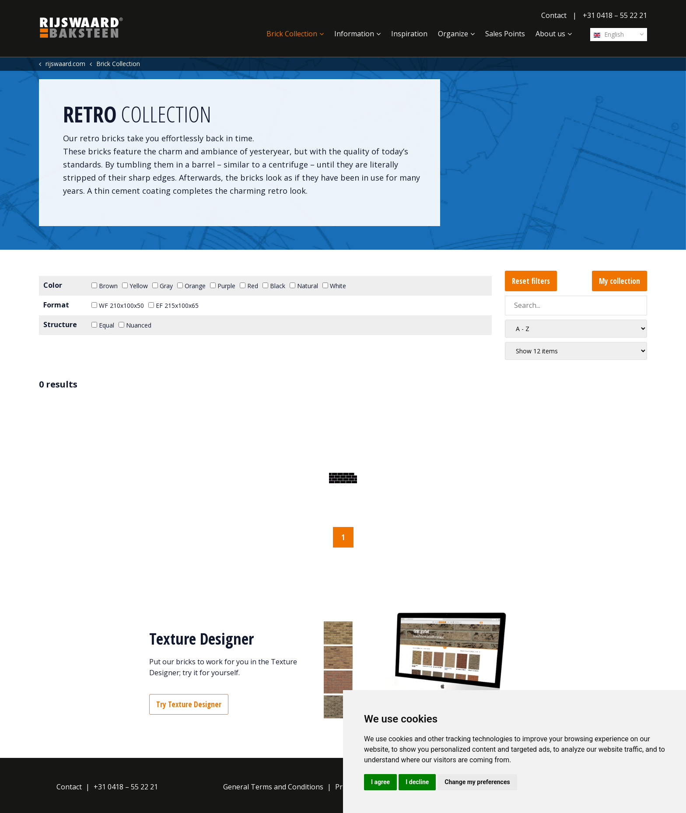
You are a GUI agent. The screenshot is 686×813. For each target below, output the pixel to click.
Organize (453, 33)
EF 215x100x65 (173, 305)
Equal (102, 325)
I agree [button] (380, 781)
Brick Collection (291, 33)
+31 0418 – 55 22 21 (615, 15)
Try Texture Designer (188, 704)
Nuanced (135, 325)
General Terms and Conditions (273, 787)
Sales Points (505, 33)
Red (249, 286)
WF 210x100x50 (117, 305)
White (334, 286)
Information (354, 33)
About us (550, 33)
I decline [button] (417, 781)
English (609, 34)
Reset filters (531, 281)
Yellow (135, 286)
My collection (619, 281)
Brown (104, 286)
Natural (304, 286)
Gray (162, 286)
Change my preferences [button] (477, 781)
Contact (554, 15)
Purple (222, 286)
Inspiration (409, 33)
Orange (191, 286)
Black (273, 286)
